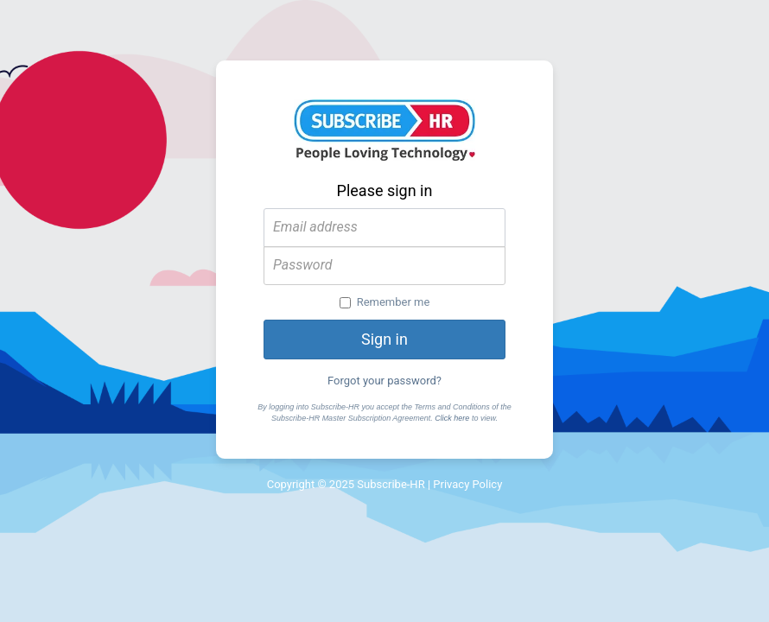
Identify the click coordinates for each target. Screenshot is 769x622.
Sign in (384, 339)
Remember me (385, 301)
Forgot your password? (384, 380)
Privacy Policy (467, 484)
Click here (452, 418)
